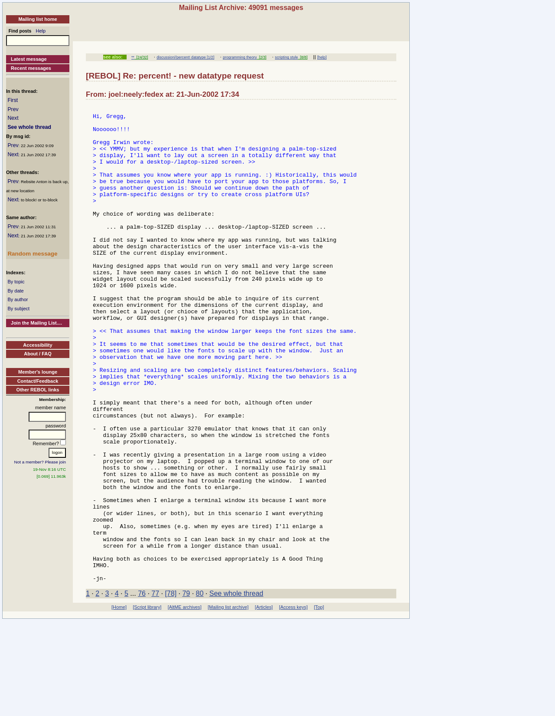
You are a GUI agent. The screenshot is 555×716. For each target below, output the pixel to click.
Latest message (29, 59)
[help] (321, 57)
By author (17, 299)
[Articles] (264, 702)
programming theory (240, 57)
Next (12, 118)
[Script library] (147, 702)
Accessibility (37, 345)
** (132, 57)
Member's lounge (37, 371)
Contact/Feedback (38, 381)
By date (15, 290)
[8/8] (302, 57)
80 (200, 688)
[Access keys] (293, 702)
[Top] (319, 702)
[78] (170, 688)
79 (186, 688)
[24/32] (141, 57)
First (12, 100)
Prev (12, 109)
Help (41, 30)
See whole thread (29, 127)
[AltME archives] (185, 702)
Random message (32, 253)
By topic (15, 281)
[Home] (119, 702)
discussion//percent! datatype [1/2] (185, 57)
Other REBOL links (37, 389)
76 (142, 688)
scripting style (286, 57)
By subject (18, 308)
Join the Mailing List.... (36, 322)
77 (155, 688)
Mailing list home (37, 19)
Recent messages (31, 68)
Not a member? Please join (40, 462)
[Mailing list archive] (228, 702)
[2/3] (261, 57)
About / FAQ (38, 353)
